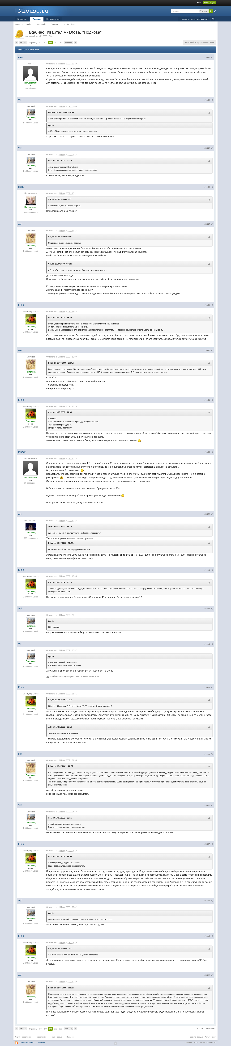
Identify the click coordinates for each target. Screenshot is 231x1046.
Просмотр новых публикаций (194, 19)
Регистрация (209, 3)
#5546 (209, 305)
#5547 (209, 350)
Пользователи (53, 19)
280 (60, 43)
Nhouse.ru (22, 19)
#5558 (209, 901)
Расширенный (214, 11)
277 (45, 43)
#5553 (209, 644)
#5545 (209, 224)
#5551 (209, 570)
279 (55, 43)
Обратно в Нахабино (206, 1029)
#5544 (209, 187)
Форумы (36, 19)
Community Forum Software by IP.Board (200, 1042)
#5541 (209, 57)
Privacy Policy (210, 1037)
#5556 (209, 805)
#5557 (209, 844)
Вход (199, 3)
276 (40, 43)
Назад (23, 42)
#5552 (209, 609)
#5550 (209, 514)
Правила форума (196, 1037)
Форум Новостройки (23, 1037)
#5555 (209, 754)
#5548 (209, 400)
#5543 (209, 148)
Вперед (69, 42)
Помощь (41, 1043)
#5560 (209, 975)
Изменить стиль (27, 1043)
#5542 (209, 100)
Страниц (32, 43)
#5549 (209, 452)
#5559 (209, 936)
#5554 (209, 687)
